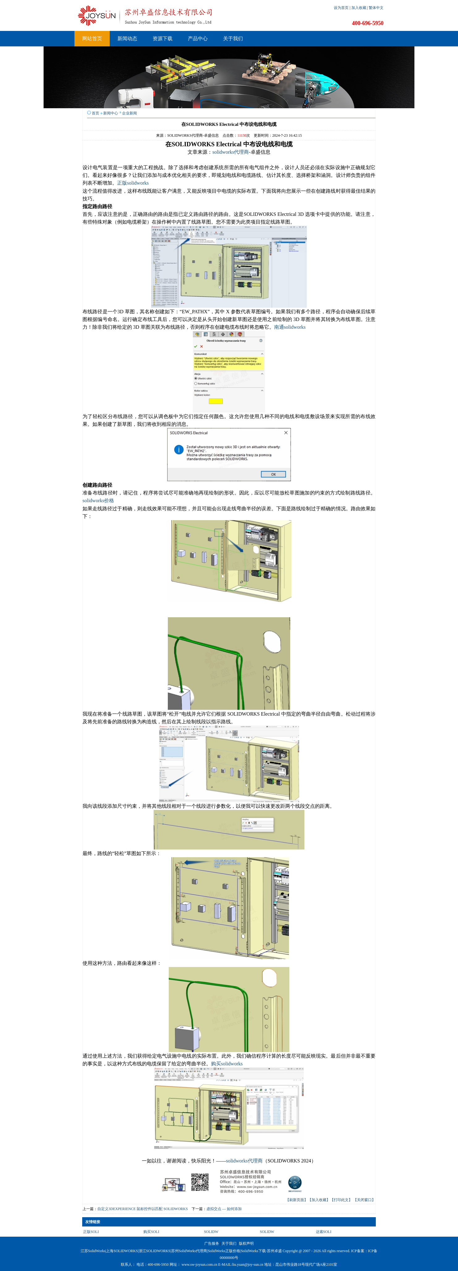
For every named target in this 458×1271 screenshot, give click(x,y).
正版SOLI (91, 1232)
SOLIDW (211, 1232)
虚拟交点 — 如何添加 (224, 1209)
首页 (95, 113)
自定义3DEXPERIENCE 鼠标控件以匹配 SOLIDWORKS (142, 1209)
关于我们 (233, 38)
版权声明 (246, 1243)
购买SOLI (151, 1232)
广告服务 (211, 1243)
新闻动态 (127, 38)
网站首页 (92, 38)
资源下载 (162, 38)
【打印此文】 (341, 1200)
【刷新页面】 (297, 1200)
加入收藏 (359, 8)
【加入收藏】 (319, 1200)
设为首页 (342, 8)
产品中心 (198, 38)
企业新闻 (129, 113)
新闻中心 (110, 113)
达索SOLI (324, 1232)
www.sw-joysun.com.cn (200, 1264)
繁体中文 (376, 8)
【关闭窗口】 (364, 1200)
